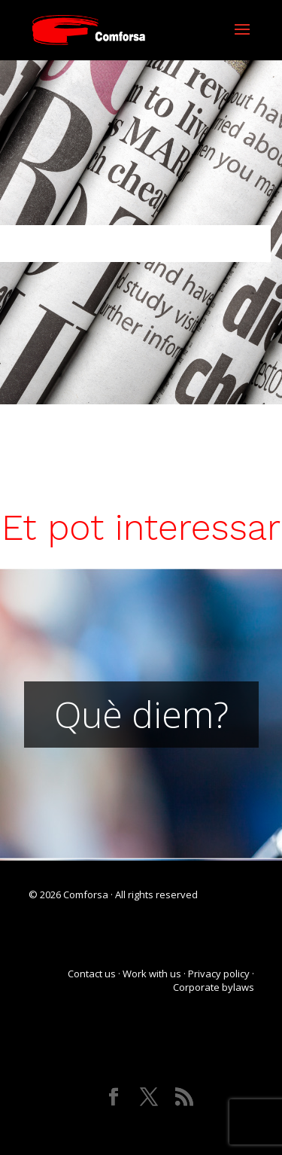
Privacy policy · (221, 973)
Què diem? (141, 714)
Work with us (152, 973)
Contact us (92, 973)
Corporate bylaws (213, 987)
